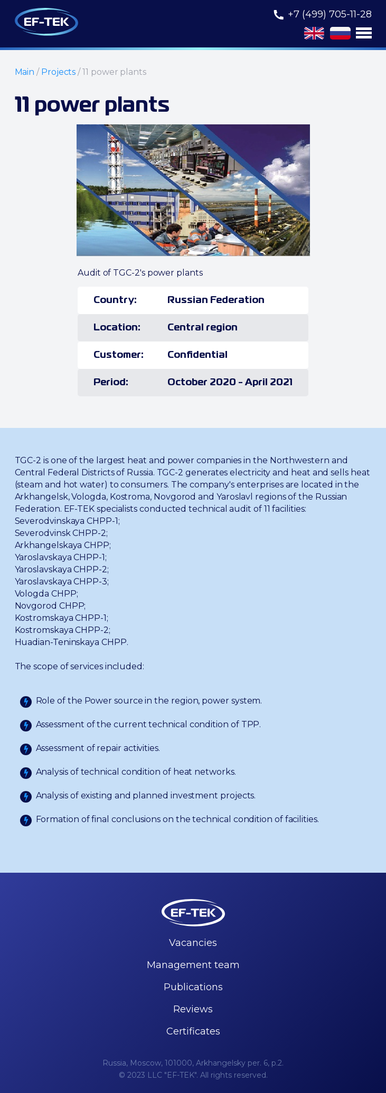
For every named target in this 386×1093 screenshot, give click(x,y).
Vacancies (193, 943)
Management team (193, 965)
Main (25, 72)
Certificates (193, 1031)
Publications (193, 987)
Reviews (193, 1009)
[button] (364, 33)
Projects (58, 72)
